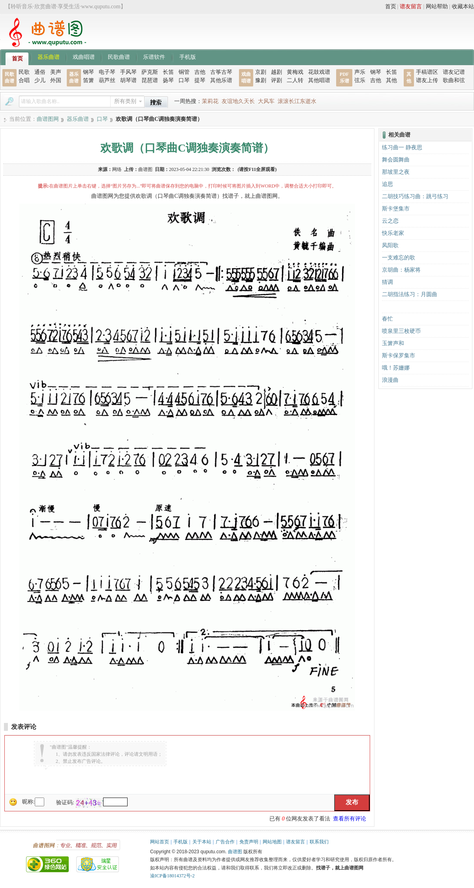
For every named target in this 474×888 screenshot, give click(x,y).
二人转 (295, 80)
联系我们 (319, 842)
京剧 (260, 72)
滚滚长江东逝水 (297, 101)
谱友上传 (427, 80)
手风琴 (128, 72)
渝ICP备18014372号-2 (172, 876)
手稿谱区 (427, 72)
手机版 (187, 56)
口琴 (184, 80)
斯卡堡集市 (396, 209)
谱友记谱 (454, 72)
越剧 (276, 72)
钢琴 (88, 72)
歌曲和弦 (454, 80)
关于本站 (201, 842)
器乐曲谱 (49, 56)
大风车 (266, 101)
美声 (55, 72)
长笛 (168, 72)
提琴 (199, 80)
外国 (55, 80)
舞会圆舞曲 (396, 160)
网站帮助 (437, 6)
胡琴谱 (128, 80)
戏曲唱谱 (84, 56)
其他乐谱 (221, 80)
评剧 (276, 80)
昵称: (28, 802)
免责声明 (248, 842)
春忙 (387, 319)
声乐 (359, 72)
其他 (391, 80)
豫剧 (260, 80)
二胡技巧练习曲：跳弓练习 (415, 196)
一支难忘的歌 (398, 258)
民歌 (24, 72)
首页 (390, 6)
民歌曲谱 (119, 56)
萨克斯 (149, 72)
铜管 (184, 72)
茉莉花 (210, 101)
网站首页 (159, 842)
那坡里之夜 (396, 172)
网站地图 (272, 842)
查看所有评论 (349, 819)
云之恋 (390, 221)
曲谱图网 (48, 119)
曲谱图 (235, 851)
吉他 (199, 72)
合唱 (24, 80)
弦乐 (359, 80)
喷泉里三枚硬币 (401, 331)
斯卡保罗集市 (398, 356)
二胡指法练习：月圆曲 (409, 294)
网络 (117, 169)
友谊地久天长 (238, 101)
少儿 (39, 80)
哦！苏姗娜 (396, 368)
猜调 (387, 282)
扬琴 (168, 80)
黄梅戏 (295, 72)
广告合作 (225, 842)
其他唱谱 (319, 80)
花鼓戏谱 (319, 72)
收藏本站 (463, 6)
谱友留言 (411, 6)
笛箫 (88, 80)
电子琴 (107, 72)
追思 (387, 184)
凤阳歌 (390, 245)
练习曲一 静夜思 (402, 147)
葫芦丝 (107, 80)
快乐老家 (393, 233)
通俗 (39, 72)
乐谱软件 (154, 56)
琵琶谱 (149, 80)
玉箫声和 (393, 343)
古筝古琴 (221, 72)
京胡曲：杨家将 (401, 270)
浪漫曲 (390, 380)
